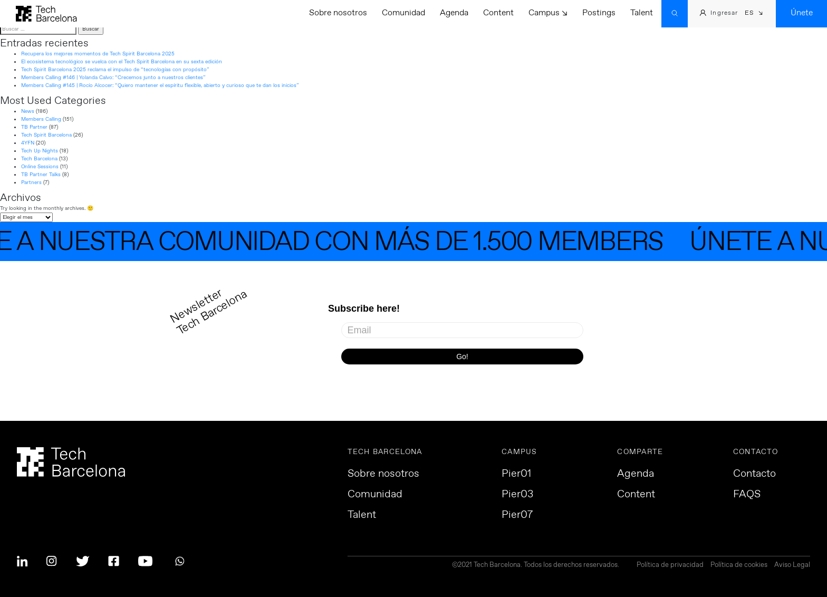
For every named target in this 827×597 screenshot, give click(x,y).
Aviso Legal (792, 566)
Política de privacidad (670, 566)
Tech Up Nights (39, 151)
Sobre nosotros (338, 12)
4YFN (27, 143)
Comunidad (403, 12)
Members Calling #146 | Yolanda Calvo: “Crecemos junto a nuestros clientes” (113, 77)
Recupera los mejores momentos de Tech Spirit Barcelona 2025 (98, 53)
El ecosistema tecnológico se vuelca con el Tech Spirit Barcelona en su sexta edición (121, 61)
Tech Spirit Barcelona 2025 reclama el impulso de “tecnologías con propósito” (115, 69)
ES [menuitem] (749, 13)
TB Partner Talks (41, 174)
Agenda (454, 12)
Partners (31, 182)
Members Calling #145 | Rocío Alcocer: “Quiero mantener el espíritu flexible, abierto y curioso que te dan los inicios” (160, 85)
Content (498, 12)
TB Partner (34, 127)
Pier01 (516, 474)
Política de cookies (738, 566)
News (27, 111)
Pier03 (517, 494)
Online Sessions (40, 166)
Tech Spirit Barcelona (46, 135)
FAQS (747, 494)
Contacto (754, 474)
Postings (599, 12)
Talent (641, 12)
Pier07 (517, 515)
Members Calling (41, 119)
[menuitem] (753, 14)
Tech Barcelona (39, 158)
